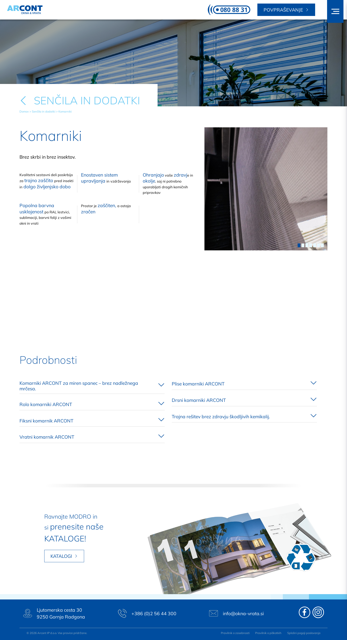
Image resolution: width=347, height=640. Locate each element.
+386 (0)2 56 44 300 (153, 613)
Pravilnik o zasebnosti (235, 633)
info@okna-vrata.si (243, 613)
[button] (335, 11)
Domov (24, 111)
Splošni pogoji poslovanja (303, 633)
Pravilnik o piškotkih (268, 633)
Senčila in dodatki (43, 111)
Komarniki (65, 111)
